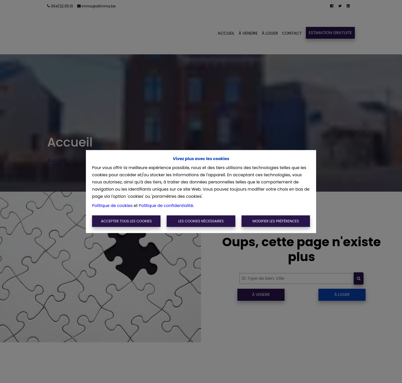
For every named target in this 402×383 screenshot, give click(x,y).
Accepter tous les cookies (126, 221)
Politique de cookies (112, 205)
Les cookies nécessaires (201, 221)
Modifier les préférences (276, 221)
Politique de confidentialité (166, 205)
